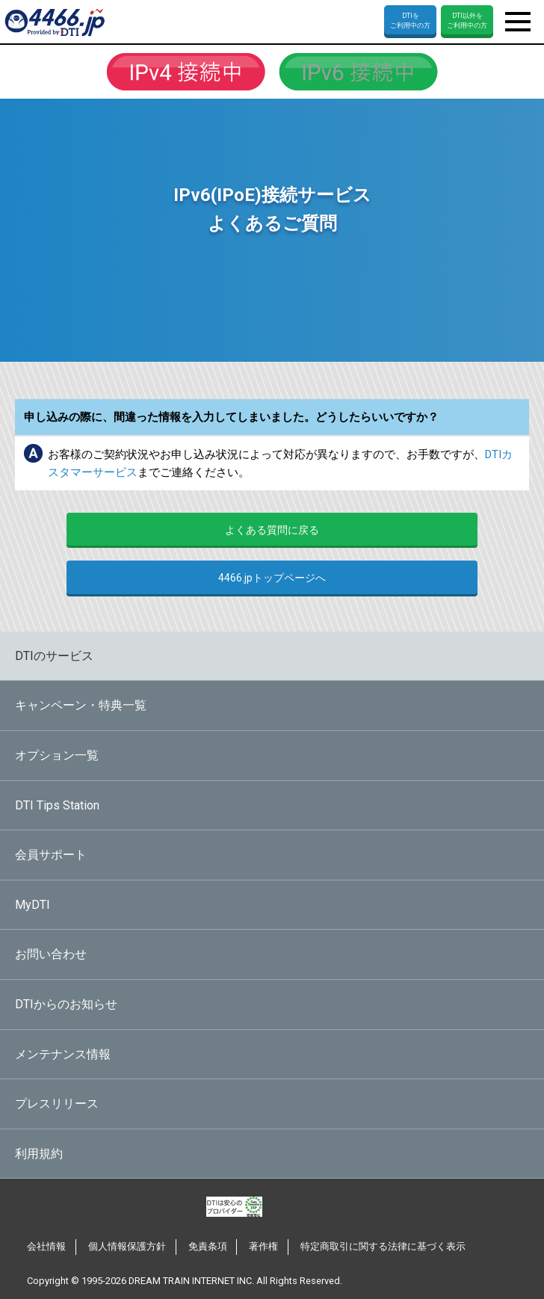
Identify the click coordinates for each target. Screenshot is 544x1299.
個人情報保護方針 (127, 1246)
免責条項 (207, 1246)
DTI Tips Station (57, 805)
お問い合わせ (51, 954)
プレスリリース (57, 1103)
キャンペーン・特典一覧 (80, 705)
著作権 (263, 1246)
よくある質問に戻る (272, 530)
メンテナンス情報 (63, 1054)
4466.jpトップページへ (272, 578)
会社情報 (46, 1246)
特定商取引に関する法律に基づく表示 (383, 1246)
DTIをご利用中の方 (410, 20)
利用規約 (39, 1154)
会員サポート (51, 855)
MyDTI (32, 905)
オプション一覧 (57, 755)
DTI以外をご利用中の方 (467, 20)
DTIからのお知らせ (66, 1004)
